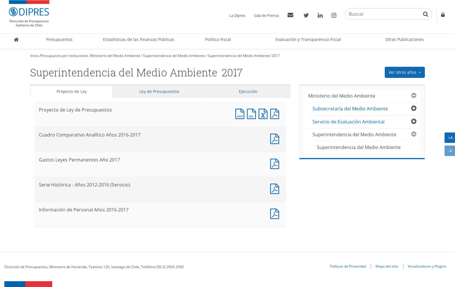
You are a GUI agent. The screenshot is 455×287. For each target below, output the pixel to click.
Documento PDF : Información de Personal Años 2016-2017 (276, 213)
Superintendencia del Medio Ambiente (174, 55)
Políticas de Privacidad (348, 266)
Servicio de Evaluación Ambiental (348, 122)
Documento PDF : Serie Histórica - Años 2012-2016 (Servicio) (276, 188)
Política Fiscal (218, 39)
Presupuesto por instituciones (65, 55)
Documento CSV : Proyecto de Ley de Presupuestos (253, 113)
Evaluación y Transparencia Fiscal (308, 39)
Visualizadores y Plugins (427, 266)
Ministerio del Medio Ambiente (115, 55)
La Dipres (237, 15)
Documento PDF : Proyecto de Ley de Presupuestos (276, 113)
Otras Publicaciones (404, 39)
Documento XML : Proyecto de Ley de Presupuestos (241, 113)
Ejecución (248, 91)
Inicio (34, 55)
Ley (159, 91)
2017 (276, 55)
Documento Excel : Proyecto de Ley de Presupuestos (264, 113)
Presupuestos (59, 39)
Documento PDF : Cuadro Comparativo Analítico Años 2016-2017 (276, 138)
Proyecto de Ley (72, 91)
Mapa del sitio (386, 266)
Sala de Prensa (266, 15)
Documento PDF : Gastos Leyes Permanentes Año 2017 (276, 163)
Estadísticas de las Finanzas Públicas (138, 39)
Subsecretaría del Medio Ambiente (350, 108)
